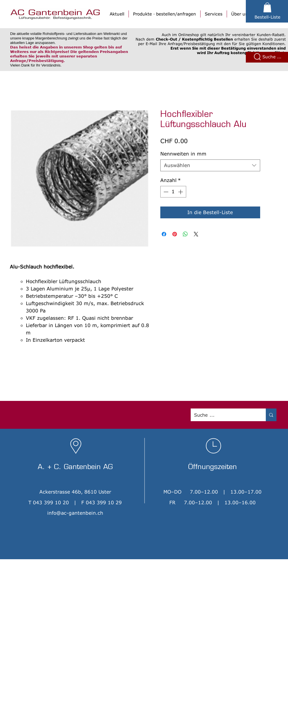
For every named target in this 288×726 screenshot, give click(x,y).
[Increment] (181, 191)
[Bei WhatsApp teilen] (185, 234)
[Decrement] (165, 191)
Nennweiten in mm (183, 154)
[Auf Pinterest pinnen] (174, 234)
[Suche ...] (224, 414)
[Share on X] (196, 234)
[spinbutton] (173, 191)
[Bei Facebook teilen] (164, 234)
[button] (267, 7)
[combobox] (210, 165)
